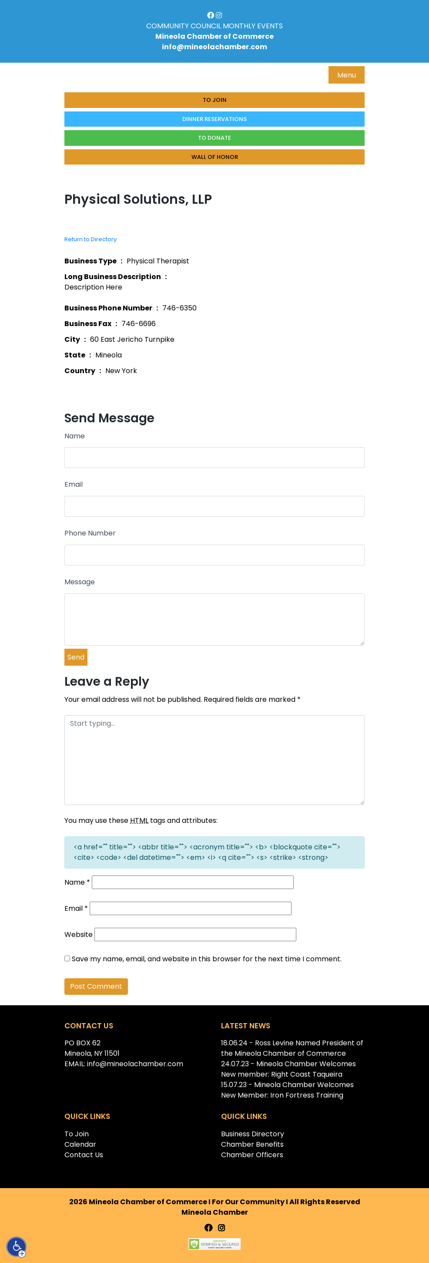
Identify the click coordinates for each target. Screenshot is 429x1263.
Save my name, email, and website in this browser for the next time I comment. (207, 959)
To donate (214, 138)
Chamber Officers (252, 1155)
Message (79, 582)
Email (73, 484)
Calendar (80, 1144)
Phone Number (90, 533)
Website (78, 935)
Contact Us (83, 1155)
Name (74, 436)
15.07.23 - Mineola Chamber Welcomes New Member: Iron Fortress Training (287, 1090)
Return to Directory (90, 239)
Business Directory (252, 1134)
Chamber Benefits (252, 1144)
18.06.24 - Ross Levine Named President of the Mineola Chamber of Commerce (292, 1048)
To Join (215, 100)
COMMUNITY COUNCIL (183, 26)
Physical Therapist (158, 261)
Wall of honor (214, 157)
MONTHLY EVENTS (253, 26)
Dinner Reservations (214, 119)
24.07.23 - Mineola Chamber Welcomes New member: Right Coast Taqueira (288, 1069)
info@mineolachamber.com (214, 47)
